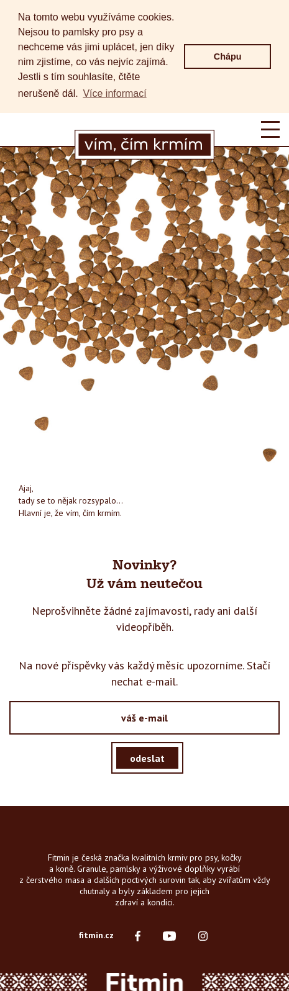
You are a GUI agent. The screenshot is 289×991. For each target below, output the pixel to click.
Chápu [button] (228, 56)
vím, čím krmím (93, 512)
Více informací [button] (114, 93)
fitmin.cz (96, 934)
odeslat (147, 757)
